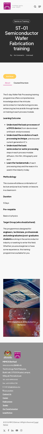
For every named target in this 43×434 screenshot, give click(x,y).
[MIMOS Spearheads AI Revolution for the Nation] (21, 322)
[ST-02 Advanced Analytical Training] (21, 293)
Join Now (9, 76)
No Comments (19, 55)
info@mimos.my (14, 387)
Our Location (8, 391)
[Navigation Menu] (39, 6)
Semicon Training (21, 21)
